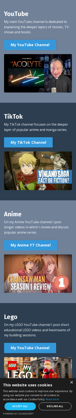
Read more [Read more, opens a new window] (52, 399)
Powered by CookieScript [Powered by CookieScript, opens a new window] (18, 413)
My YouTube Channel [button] (30, 44)
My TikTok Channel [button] (28, 142)
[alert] (38, 398)
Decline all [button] (55, 406)
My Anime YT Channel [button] (31, 245)
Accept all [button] (20, 406)
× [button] (71, 382)
